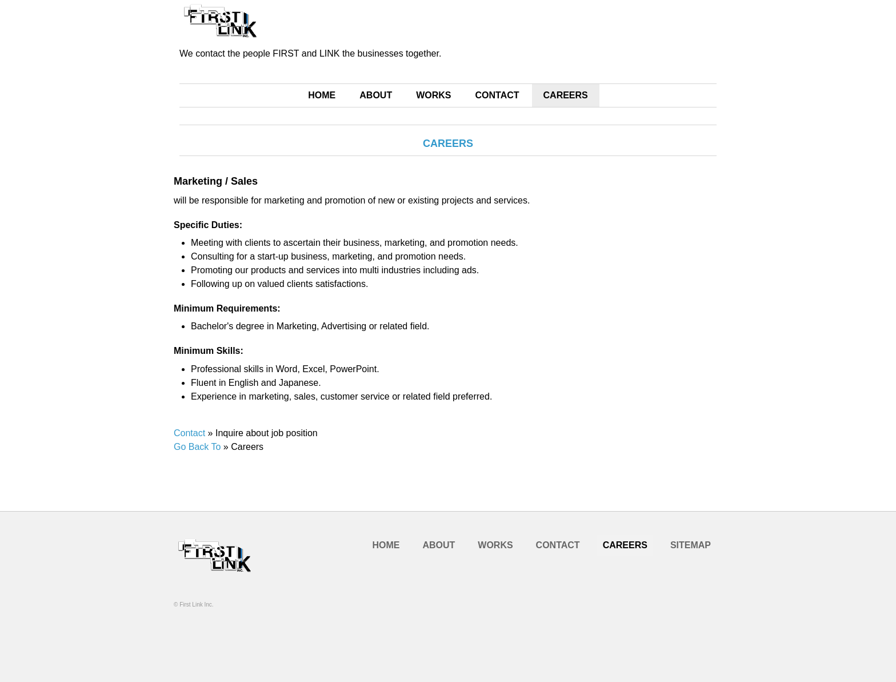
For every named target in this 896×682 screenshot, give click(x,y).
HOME (321, 95)
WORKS (433, 95)
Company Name (225, 569)
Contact (189, 433)
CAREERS (565, 95)
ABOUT (375, 95)
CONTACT (497, 95)
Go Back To (197, 447)
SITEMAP (690, 545)
